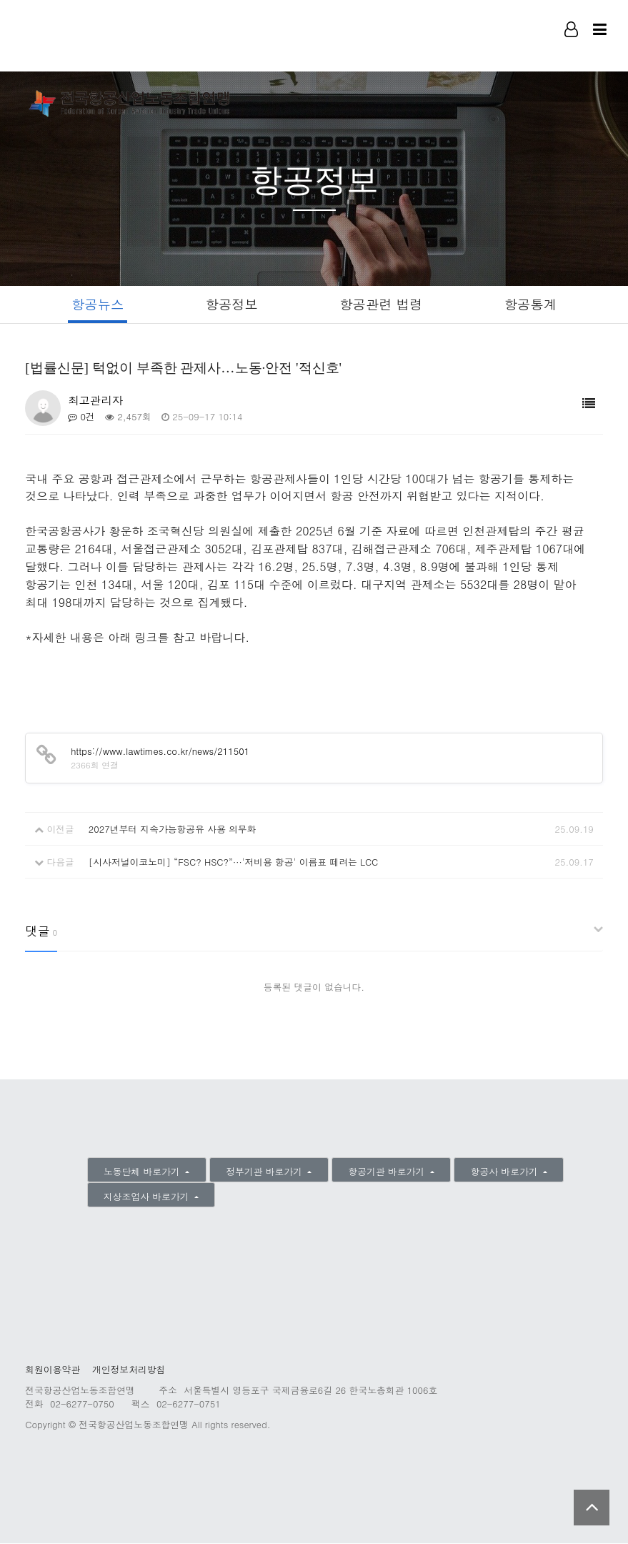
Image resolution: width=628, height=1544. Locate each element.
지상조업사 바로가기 (148, 1197)
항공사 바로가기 (506, 1172)
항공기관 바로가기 (387, 1172)
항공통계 (534, 304)
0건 (81, 417)
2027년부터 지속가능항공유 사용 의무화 (172, 829)
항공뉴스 (93, 304)
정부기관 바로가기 (265, 1172)
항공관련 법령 (382, 304)
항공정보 (229, 304)
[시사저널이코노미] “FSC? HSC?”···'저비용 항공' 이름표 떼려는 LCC (234, 862)
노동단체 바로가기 (143, 1172)
